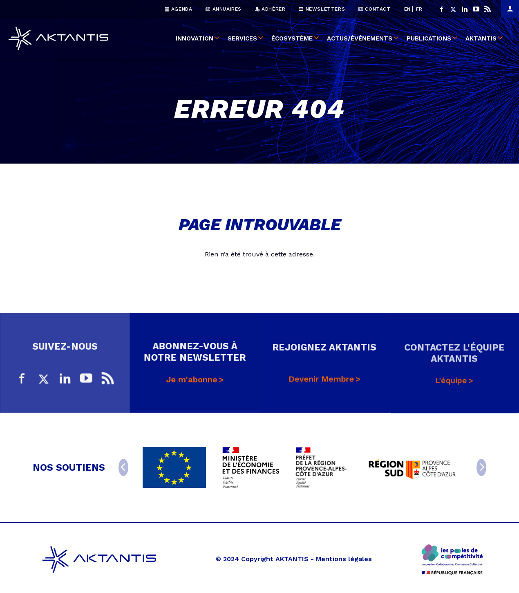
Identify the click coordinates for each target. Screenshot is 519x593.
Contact (374, 9)
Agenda (178, 9)
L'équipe (451, 384)
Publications (429, 38)
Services (242, 38)
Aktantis (481, 38)
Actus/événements (359, 38)
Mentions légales (344, 559)
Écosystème (292, 38)
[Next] (481, 467)
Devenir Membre (321, 383)
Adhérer (270, 9)
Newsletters (322, 9)
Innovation (194, 38)
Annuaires (224, 9)
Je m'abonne (191, 381)
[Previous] (123, 467)
